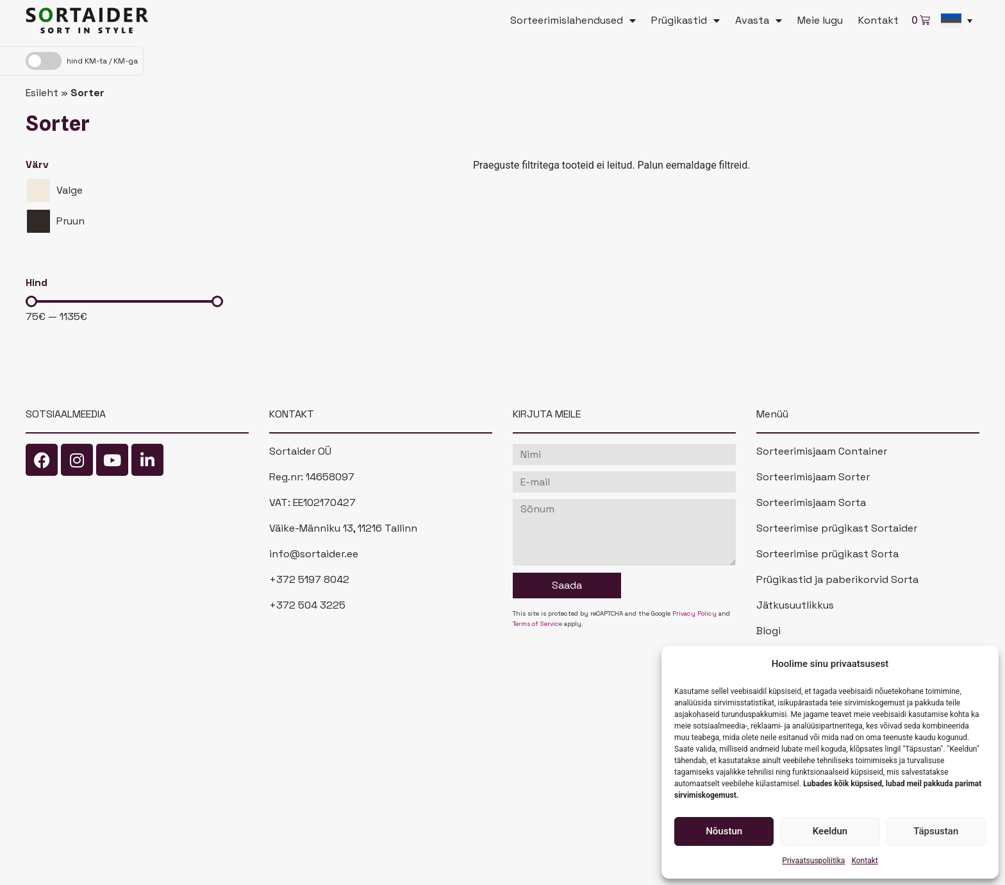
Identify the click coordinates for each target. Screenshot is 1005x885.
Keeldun (830, 831)
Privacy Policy (694, 613)
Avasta (758, 20)
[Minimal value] (124, 301)
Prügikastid (685, 20)
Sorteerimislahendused (573, 20)
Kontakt (864, 860)
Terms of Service (537, 624)
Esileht (42, 92)
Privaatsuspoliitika (813, 860)
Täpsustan (935, 831)
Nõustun (724, 831)
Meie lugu (820, 20)
